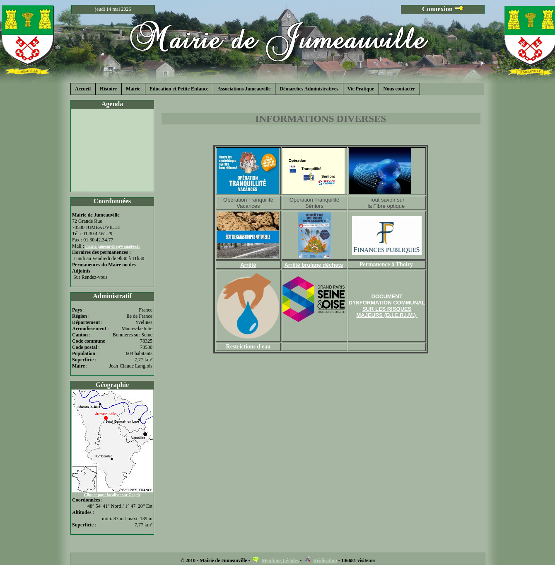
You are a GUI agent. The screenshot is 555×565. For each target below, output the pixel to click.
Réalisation (325, 560)
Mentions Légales (280, 560)
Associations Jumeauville (243, 89)
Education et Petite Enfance (179, 89)
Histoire (108, 89)
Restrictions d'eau (248, 346)
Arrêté (248, 265)
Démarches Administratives (309, 89)
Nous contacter (399, 89)
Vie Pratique (360, 89)
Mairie (133, 89)
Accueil (83, 89)
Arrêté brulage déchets (313, 265)
